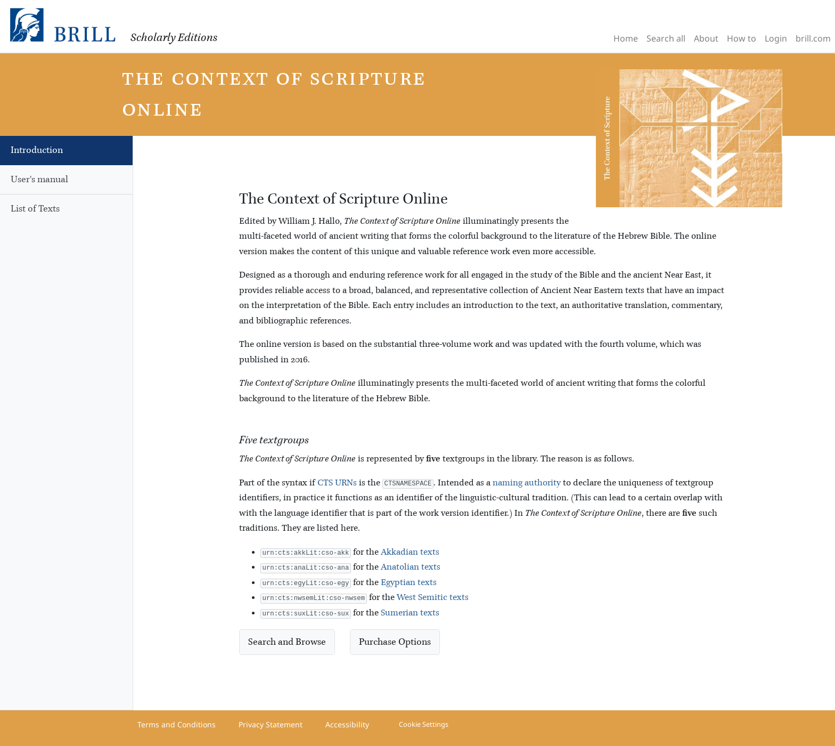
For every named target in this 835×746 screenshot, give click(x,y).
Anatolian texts (410, 567)
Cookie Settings (423, 724)
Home (625, 38)
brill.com (813, 38)
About (706, 38)
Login (776, 38)
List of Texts (35, 209)
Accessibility (347, 724)
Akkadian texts (410, 552)
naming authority (527, 483)
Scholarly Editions (173, 37)
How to (741, 38)
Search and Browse (287, 642)
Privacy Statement (270, 724)
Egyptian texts (409, 583)
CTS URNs (337, 483)
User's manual (39, 179)
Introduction (37, 150)
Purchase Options (395, 642)
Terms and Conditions (176, 724)
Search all (665, 38)
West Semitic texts (433, 598)
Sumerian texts (410, 613)
